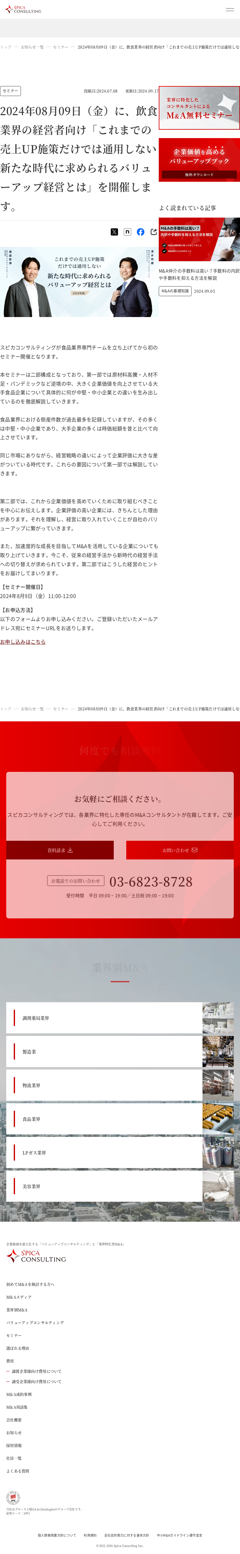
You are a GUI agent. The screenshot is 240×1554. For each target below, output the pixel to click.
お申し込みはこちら (23, 641)
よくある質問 (17, 1471)
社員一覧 (14, 1458)
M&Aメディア (19, 1297)
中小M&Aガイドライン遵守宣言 (179, 1535)
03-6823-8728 (151, 881)
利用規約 (90, 1535)
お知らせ (14, 1432)
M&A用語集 (17, 1407)
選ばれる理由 (17, 1348)
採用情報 (14, 1445)
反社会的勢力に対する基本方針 (126, 1535)
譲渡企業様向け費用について (34, 1371)
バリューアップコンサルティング (35, 1322)
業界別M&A (17, 1309)
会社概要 (14, 1419)
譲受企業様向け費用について (34, 1381)
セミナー (60, 47)
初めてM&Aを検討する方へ (30, 1284)
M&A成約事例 (19, 1394)
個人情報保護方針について (57, 1535)
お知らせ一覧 (32, 47)
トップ (6, 47)
